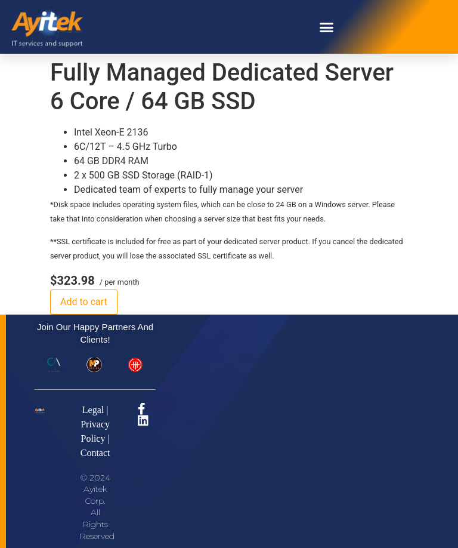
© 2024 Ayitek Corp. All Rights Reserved (96, 506)
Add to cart (83, 301)
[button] (326, 27)
